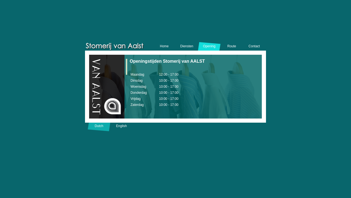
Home (164, 46)
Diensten (186, 46)
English (121, 126)
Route (231, 46)
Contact (254, 46)
